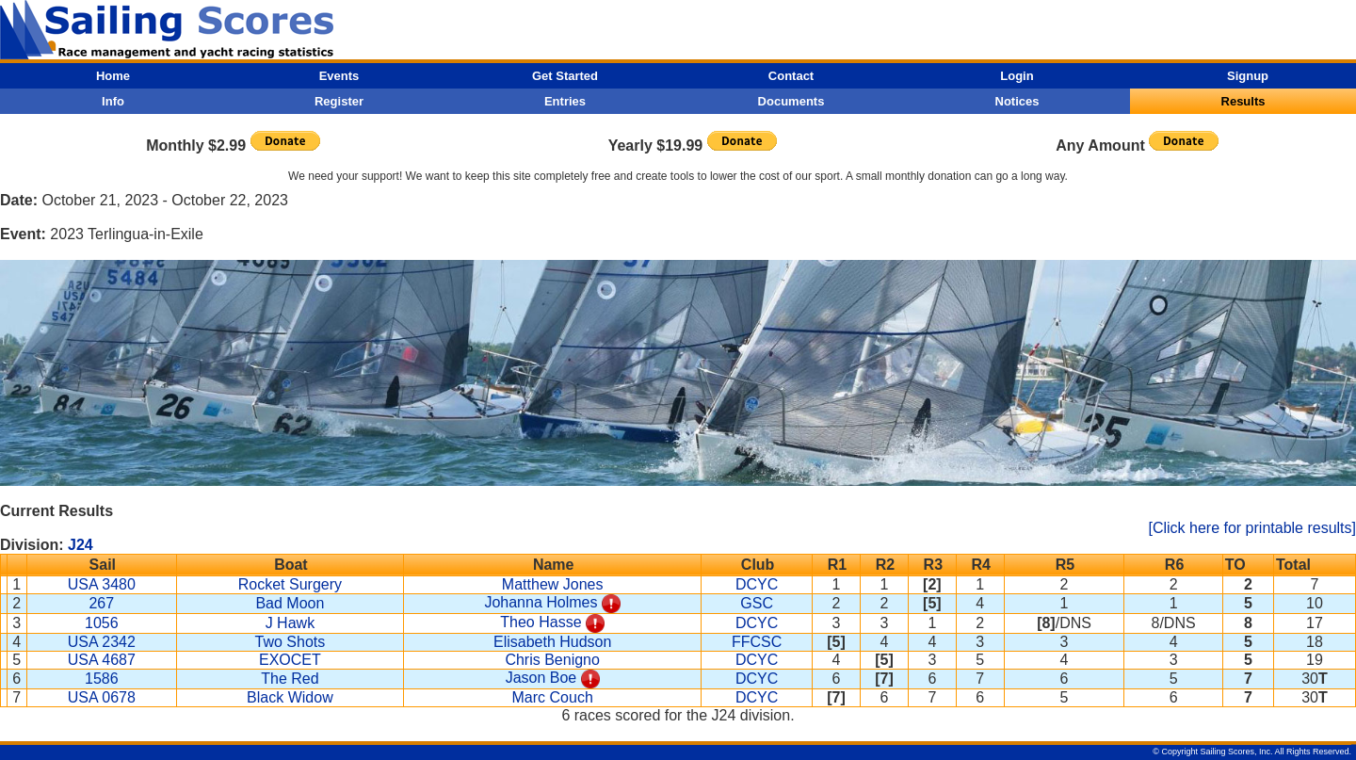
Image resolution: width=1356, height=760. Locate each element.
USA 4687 (102, 660)
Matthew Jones (553, 584)
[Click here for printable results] (1252, 528)
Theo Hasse (540, 622)
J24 (80, 545)
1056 (102, 623)
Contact (791, 76)
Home (113, 76)
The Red (289, 679)
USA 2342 (102, 642)
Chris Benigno (552, 660)
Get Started (565, 76)
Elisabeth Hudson (552, 642)
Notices (1017, 101)
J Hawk (290, 623)
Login (1016, 76)
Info (113, 101)
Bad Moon (289, 603)
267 (101, 603)
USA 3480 (102, 584)
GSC (756, 603)
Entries (565, 101)
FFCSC (757, 642)
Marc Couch (552, 697)
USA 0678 (102, 697)
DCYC (756, 584)
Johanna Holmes (540, 602)
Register (339, 101)
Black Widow (290, 697)
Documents (791, 101)
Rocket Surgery (290, 584)
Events (339, 76)
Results (1243, 101)
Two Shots (290, 642)
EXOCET (290, 660)
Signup (1247, 76)
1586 (102, 679)
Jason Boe (541, 678)
